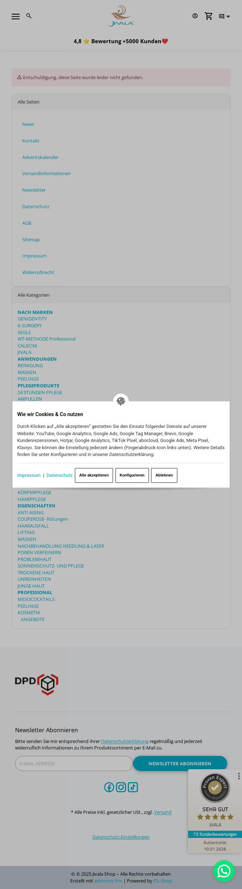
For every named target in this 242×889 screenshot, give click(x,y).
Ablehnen (164, 475)
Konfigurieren (132, 475)
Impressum (29, 475)
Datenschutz (59, 475)
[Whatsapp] (224, 871)
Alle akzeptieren (94, 475)
